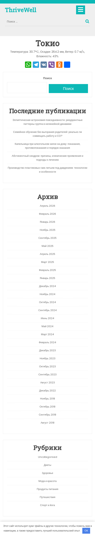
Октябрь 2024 (47, 302)
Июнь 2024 (47, 318)
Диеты (47, 465)
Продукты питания (47, 489)
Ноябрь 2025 (47, 230)
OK (86, 530)
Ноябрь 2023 (47, 358)
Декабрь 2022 (47, 390)
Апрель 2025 (47, 254)
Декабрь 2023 (47, 350)
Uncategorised (47, 457)
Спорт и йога (47, 505)
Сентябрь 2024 (47, 310)
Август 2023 (47, 382)
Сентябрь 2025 (47, 238)
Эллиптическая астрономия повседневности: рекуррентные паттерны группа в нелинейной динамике (47, 122)
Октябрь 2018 (47, 406)
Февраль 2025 (47, 270)
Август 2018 (47, 423)
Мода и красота (47, 481)
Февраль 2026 (47, 214)
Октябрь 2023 (47, 366)
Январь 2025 (47, 278)
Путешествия (47, 497)
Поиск (87, 20)
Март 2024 (47, 334)
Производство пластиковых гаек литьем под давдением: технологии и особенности (47, 170)
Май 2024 (47, 326)
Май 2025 (47, 246)
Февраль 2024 (47, 342)
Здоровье (47, 473)
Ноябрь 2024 (47, 294)
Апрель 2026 (47, 206)
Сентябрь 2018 (47, 414)
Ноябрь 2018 (47, 398)
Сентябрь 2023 (47, 374)
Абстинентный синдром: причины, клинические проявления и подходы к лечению (47, 158)
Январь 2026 (47, 222)
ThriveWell (20, 10)
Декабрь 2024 (47, 286)
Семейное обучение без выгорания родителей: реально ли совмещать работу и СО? (47, 134)
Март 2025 (47, 262)
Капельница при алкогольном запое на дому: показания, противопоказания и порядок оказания (47, 146)
